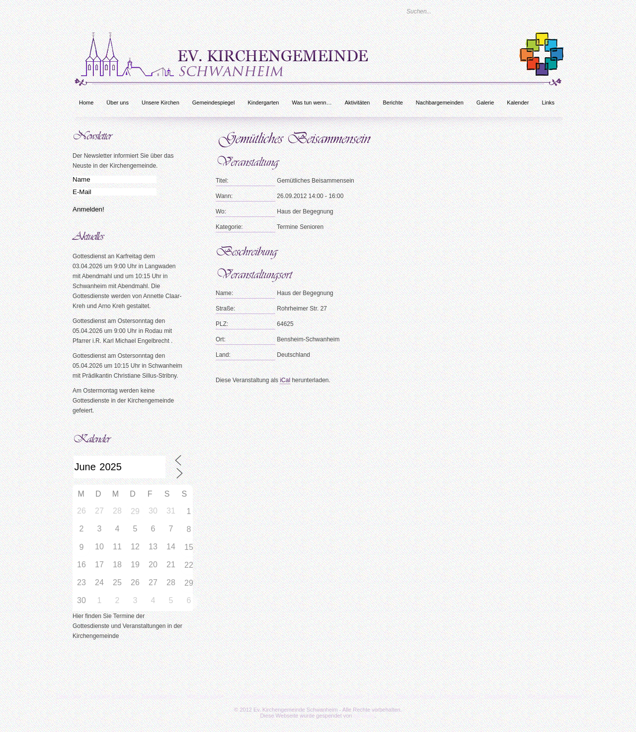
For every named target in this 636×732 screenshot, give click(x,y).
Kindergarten (263, 102)
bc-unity (364, 716)
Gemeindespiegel (213, 102)
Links (548, 102)
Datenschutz (501, 696)
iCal (285, 380)
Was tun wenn (416, 696)
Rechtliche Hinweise (554, 696)
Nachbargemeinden (440, 102)
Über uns (117, 102)
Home (86, 102)
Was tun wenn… (311, 102)
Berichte (392, 102)
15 (188, 547)
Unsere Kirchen (160, 102)
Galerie (485, 102)
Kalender (518, 102)
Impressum (460, 696)
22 (188, 565)
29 (135, 511)
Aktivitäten (357, 102)
